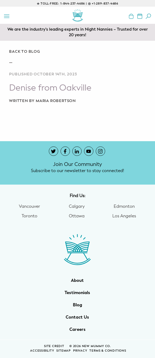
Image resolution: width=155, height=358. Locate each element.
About (77, 280)
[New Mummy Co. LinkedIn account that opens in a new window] (77, 151)
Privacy (80, 351)
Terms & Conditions (107, 351)
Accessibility (42, 351)
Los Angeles (124, 216)
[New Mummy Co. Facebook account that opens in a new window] (65, 151)
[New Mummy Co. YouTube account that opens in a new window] (88, 151)
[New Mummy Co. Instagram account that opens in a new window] (100, 151)
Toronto (29, 216)
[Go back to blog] (77, 52)
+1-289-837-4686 (105, 4)
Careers (77, 329)
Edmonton (124, 206)
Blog (77, 305)
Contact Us (77, 317)
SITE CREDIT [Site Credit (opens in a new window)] (54, 346)
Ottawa (77, 216)
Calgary (77, 206)
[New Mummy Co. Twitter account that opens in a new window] (53, 151)
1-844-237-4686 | (73, 4)
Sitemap (63, 351)
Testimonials (77, 293)
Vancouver (29, 206)
